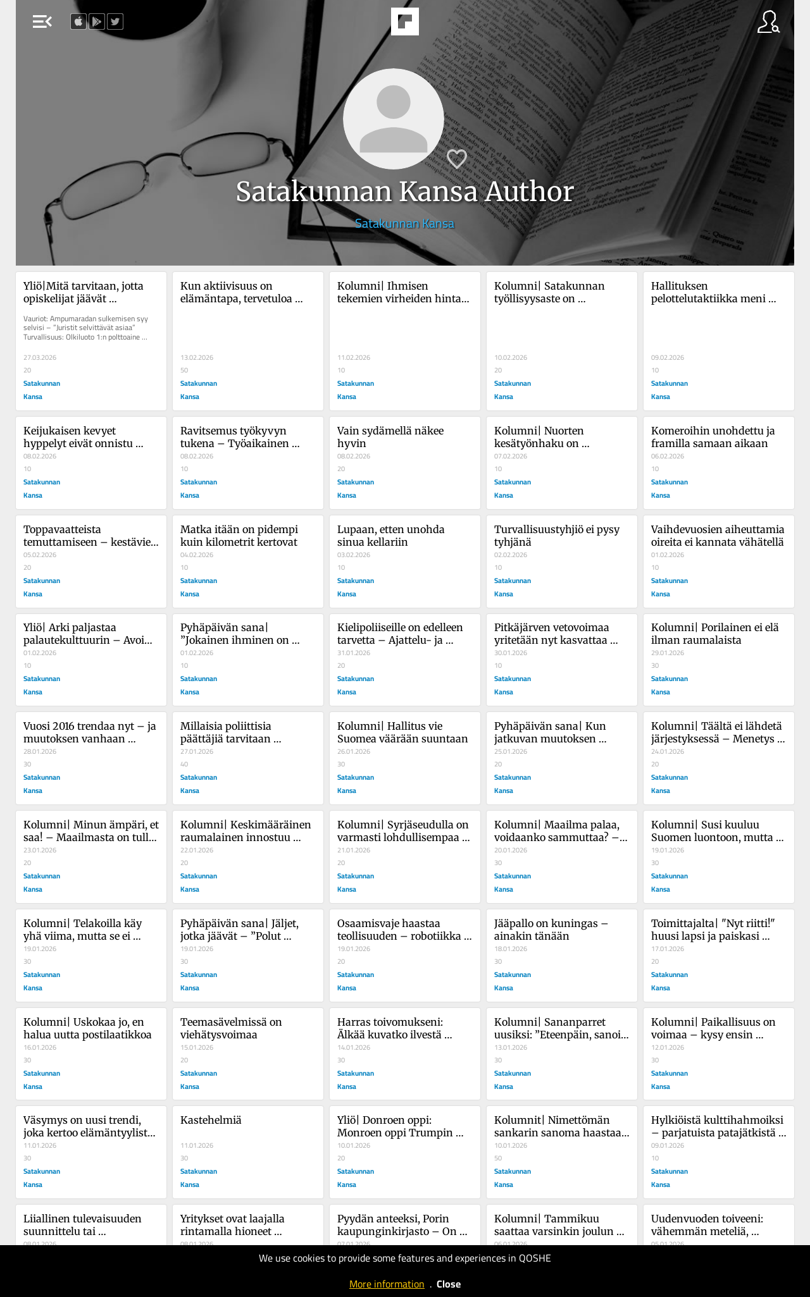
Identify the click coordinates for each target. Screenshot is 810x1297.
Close (449, 1283)
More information (387, 1283)
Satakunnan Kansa (404, 223)
